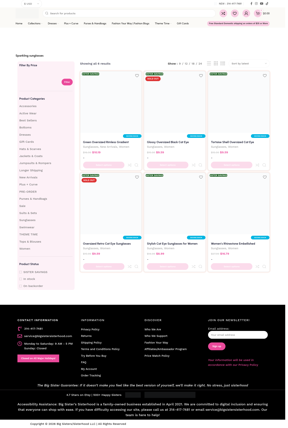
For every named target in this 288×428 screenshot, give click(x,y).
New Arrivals (28, 177)
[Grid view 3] (216, 63)
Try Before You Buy (93, 355)
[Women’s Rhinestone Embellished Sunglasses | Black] (239, 197)
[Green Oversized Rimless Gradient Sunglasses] (110, 101)
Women (24, 248)
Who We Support (155, 336)
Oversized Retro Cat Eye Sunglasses (107, 236)
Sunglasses (27, 220)
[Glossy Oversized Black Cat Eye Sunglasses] (175, 101)
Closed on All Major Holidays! (38, 358)
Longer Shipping (31, 170)
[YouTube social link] (261, 3)
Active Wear (28, 113)
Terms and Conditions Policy (100, 349)
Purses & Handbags (33, 198)
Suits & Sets (28, 213)
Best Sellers (28, 120)
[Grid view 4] (222, 63)
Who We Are (152, 329)
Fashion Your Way (156, 342)
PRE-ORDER (28, 191)
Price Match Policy (156, 355)
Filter (67, 82)
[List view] (209, 63)
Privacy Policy (90, 329)
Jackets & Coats (31, 156)
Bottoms (25, 127)
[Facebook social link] (251, 3)
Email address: (238, 333)
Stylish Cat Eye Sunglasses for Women (172, 236)
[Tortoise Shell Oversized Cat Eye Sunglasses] (239, 101)
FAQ (83, 362)
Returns (86, 336)
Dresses (25, 134)
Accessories (28, 106)
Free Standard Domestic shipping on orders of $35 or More (238, 23)
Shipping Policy (91, 342)
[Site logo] (27, 13)
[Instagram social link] (256, 3)
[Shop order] (249, 63)
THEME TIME (28, 234)
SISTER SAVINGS (35, 272)
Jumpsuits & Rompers (35, 163)
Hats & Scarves (30, 149)
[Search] (129, 13)
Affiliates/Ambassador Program (165, 349)
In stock (29, 279)
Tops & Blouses (30, 241)
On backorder (33, 286)
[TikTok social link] (267, 3)
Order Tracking (91, 375)
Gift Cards (26, 141)
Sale (22, 206)
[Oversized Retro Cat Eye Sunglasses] (110, 197)
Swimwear (26, 227)
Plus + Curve (28, 184)
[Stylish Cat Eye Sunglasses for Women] (175, 197)
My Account (89, 369)
